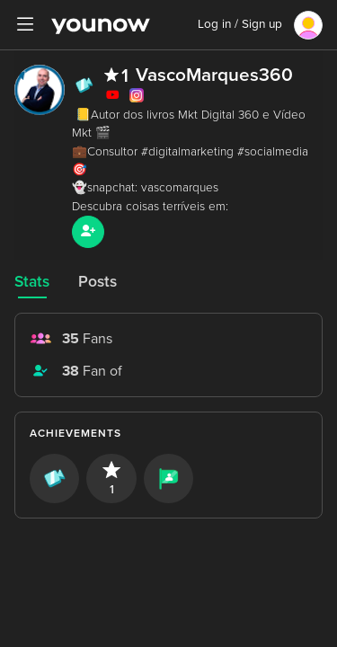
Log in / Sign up (240, 24)
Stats (31, 281)
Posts (97, 281)
